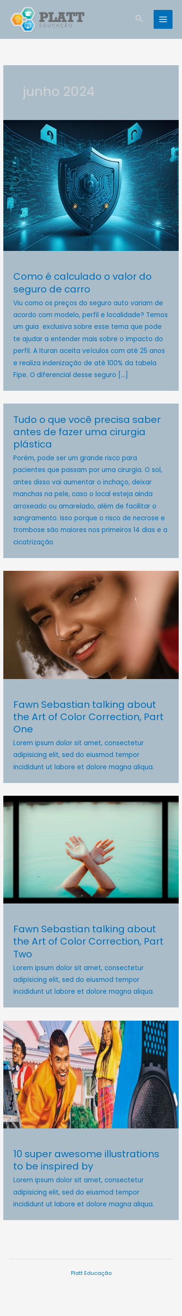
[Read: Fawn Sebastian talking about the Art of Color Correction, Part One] (90, 624)
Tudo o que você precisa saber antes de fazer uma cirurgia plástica (87, 432)
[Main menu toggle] (163, 19)
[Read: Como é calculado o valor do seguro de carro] (90, 185)
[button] (139, 19)
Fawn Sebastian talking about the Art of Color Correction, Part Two (88, 941)
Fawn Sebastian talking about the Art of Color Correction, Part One (88, 717)
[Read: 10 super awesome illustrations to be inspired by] (90, 1074)
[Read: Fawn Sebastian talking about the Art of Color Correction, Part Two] (90, 849)
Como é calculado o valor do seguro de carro (82, 282)
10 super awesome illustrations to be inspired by (86, 1160)
